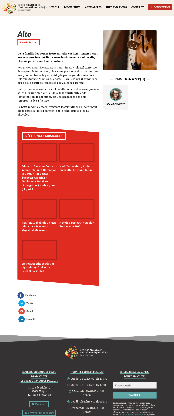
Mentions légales (73, 413)
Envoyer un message (39, 389)
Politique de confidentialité (130, 391)
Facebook (39, 380)
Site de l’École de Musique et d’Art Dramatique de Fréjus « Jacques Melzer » (87, 410)
